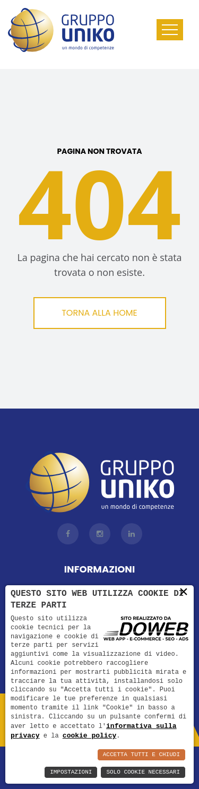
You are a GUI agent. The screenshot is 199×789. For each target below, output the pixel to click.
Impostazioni (71, 772)
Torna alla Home (99, 313)
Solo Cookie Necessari (143, 772)
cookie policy (89, 735)
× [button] (183, 591)
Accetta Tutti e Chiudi (141, 755)
